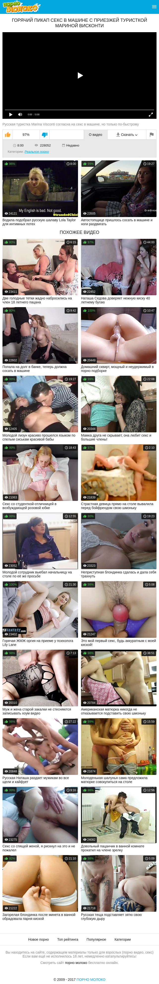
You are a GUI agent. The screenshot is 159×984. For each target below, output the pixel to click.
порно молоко (76, 963)
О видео (95, 135)
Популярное (96, 939)
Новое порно (38, 939)
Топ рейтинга (67, 939)
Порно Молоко (91, 980)
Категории (122, 939)
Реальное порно (37, 151)
